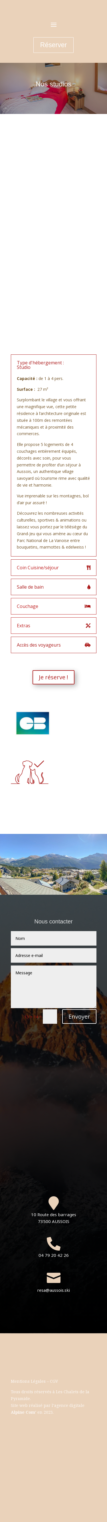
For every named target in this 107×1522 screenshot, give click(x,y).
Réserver (53, 45)
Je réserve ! (53, 677)
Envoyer (79, 1016)
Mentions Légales (28, 1381)
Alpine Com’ (23, 1412)
